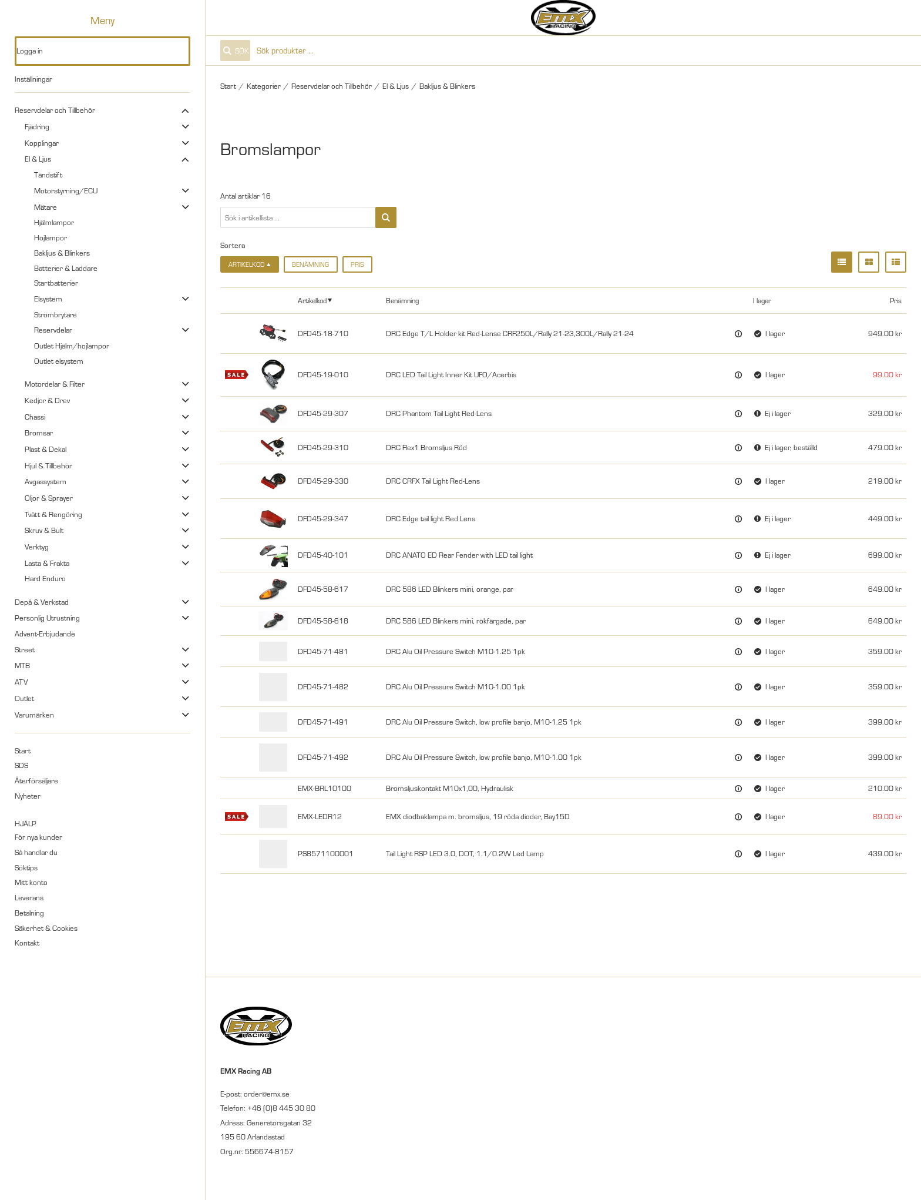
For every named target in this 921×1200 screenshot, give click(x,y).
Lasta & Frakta (47, 563)
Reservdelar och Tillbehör (55, 110)
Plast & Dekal (45, 449)
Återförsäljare (36, 780)
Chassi (35, 416)
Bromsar (39, 432)
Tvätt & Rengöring (53, 514)
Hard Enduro (45, 578)
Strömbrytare (55, 314)
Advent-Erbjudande (45, 633)
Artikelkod (312, 300)
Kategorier (264, 85)
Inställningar (33, 78)
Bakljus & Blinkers (62, 252)
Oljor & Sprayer (49, 497)
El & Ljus (38, 158)
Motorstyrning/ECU (66, 190)
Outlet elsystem (58, 361)
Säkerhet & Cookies (46, 928)
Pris (357, 264)
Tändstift (48, 174)
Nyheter (28, 795)
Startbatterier (56, 282)
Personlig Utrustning (47, 617)
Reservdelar (53, 329)
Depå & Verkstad (42, 601)
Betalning (29, 912)
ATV (21, 681)
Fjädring (37, 126)
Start (23, 750)
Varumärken (34, 714)
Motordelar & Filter (55, 383)
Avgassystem (45, 481)
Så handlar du (36, 852)
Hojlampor (50, 237)
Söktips (26, 867)
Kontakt (27, 942)
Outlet (24, 698)
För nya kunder (38, 837)
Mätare (45, 207)
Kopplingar (42, 143)
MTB (22, 665)
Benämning (310, 264)
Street (25, 649)
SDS (21, 765)
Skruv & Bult (44, 530)
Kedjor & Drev (47, 400)
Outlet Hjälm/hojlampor (71, 345)
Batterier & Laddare (66, 268)
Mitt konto (31, 882)
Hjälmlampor (54, 222)
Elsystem (48, 298)
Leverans (29, 897)
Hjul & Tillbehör (48, 465)
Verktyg (37, 546)
